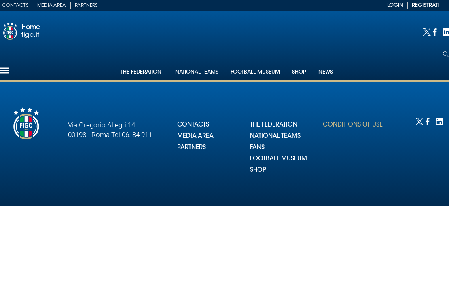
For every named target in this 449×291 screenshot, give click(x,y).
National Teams (196, 72)
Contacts (15, 5)
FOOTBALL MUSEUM (278, 159)
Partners (86, 5)
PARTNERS (191, 148)
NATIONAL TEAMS (275, 136)
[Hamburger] (4, 70)
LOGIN (395, 5)
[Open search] (446, 54)
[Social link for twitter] (426, 31)
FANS (257, 148)
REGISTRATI (425, 5)
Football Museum (255, 72)
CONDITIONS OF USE (353, 125)
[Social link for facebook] (436, 31)
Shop (299, 72)
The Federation (142, 72)
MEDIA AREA (195, 136)
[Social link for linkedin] (446, 31)
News (325, 72)
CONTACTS (193, 125)
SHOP (258, 170)
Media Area (51, 5)
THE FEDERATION (273, 125)
